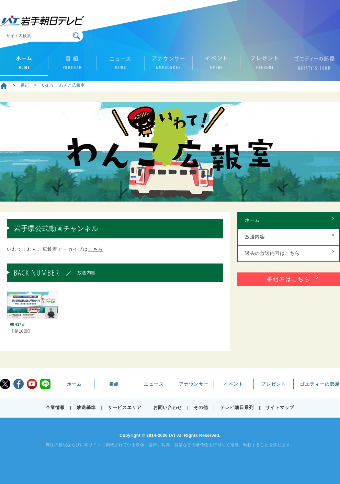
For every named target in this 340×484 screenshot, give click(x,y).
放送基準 (86, 407)
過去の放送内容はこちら (272, 253)
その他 (201, 407)
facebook (18, 384)
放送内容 (255, 236)
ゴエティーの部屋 (312, 65)
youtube (32, 384)
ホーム (24, 65)
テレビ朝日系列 (237, 407)
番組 (72, 65)
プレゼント (264, 65)
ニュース (120, 65)
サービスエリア (124, 407)
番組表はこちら (288, 279)
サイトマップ (279, 407)
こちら (95, 249)
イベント (216, 65)
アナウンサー (168, 65)
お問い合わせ (167, 407)
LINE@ (45, 384)
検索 (76, 36)
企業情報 (55, 407)
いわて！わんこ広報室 (63, 85)
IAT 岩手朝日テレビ (42, 20)
